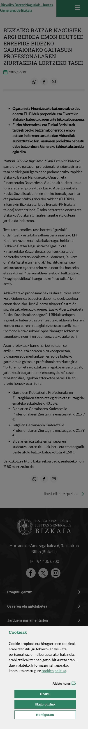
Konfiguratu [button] (56, 714)
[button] (73, 683)
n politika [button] (54, 671)
